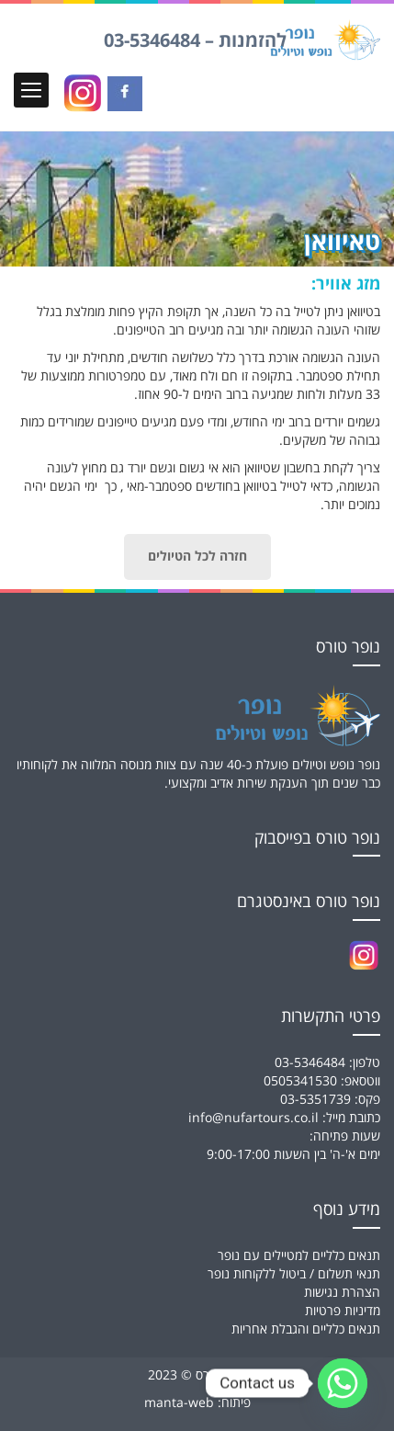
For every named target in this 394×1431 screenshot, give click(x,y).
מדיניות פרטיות (342, 1311)
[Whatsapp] (342, 1383)
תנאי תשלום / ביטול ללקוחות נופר (294, 1274)
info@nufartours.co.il (253, 1118)
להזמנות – (195, 41)
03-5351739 (315, 1099)
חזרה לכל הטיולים (197, 557)
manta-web (179, 1403)
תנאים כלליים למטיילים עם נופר (299, 1256)
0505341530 (300, 1081)
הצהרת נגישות (342, 1292)
